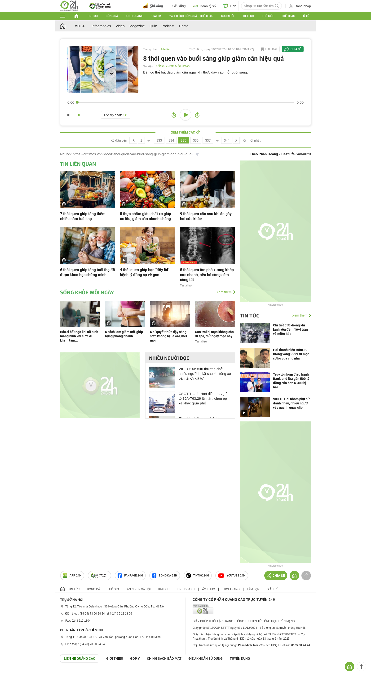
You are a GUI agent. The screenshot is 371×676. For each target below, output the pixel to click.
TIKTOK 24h (197, 575)
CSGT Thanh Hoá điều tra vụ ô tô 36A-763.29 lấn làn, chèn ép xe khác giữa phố (203, 398)
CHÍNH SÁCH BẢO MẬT (164, 658)
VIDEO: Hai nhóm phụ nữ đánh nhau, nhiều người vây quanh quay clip (291, 403)
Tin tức (92, 16)
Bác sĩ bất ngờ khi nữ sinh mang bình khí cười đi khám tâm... (79, 336)
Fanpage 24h (130, 575)
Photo (183, 26)
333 (159, 140)
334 (171, 140)
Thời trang (230, 589)
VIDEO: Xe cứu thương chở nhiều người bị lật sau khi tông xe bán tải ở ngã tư (205, 373)
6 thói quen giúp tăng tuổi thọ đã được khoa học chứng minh (87, 272)
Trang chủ (150, 49)
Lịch (229, 6)
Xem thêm (224, 292)
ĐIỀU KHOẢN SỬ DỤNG (206, 658)
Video (120, 26)
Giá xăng (179, 6)
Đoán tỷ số (204, 6)
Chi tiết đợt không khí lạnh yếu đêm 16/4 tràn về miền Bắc (290, 329)
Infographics (101, 26)
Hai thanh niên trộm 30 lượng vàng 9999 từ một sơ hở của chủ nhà (291, 354)
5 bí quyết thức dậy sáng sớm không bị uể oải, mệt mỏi (168, 336)
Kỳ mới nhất (252, 140)
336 (196, 140)
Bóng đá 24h (164, 575)
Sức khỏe (228, 16)
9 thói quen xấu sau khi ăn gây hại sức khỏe (206, 216)
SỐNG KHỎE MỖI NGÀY (172, 66)
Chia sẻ (296, 49)
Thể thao (288, 16)
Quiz (153, 26)
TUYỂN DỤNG (240, 658)
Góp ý (135, 658)
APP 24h (72, 575)
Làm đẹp (253, 589)
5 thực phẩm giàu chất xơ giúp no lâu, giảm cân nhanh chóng (145, 216)
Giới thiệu (114, 658)
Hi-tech (248, 16)
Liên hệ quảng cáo (79, 658)
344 (226, 140)
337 (208, 140)
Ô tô (306, 16)
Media (79, 26)
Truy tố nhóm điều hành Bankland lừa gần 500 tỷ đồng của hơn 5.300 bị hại (291, 381)
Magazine (137, 26)
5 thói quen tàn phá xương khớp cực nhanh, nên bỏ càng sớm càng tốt (207, 275)
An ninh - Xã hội (138, 589)
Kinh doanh (134, 16)
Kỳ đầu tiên (118, 140)
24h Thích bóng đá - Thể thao (191, 16)
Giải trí (156, 16)
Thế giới (267, 16)
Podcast (168, 26)
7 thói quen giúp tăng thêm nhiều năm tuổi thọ (83, 216)
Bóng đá (112, 16)
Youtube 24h (231, 575)
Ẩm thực (208, 589)
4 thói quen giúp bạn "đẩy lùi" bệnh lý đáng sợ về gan (144, 272)
